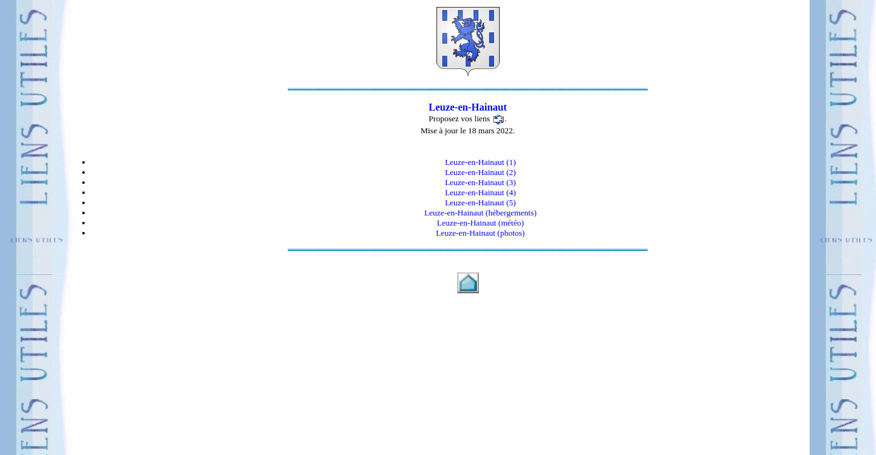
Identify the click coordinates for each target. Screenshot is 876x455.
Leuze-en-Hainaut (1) (480, 162)
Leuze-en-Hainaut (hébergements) (480, 212)
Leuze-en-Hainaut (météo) (480, 223)
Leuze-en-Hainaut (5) (480, 202)
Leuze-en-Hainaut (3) (480, 182)
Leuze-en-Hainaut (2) (480, 172)
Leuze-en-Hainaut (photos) (480, 233)
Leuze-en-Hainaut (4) (480, 192)
